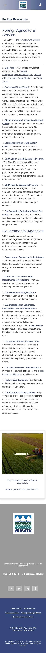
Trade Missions (25, 78)
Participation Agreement (31, 613)
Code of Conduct (12, 613)
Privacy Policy (29, 608)
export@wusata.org (32, 574)
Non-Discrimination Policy (23, 617)
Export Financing (21, 75)
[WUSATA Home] (23, 523)
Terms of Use (16, 608)
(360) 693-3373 (11, 574)
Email (8, 489)
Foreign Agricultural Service (27, 40)
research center (36, 325)
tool (10, 358)
